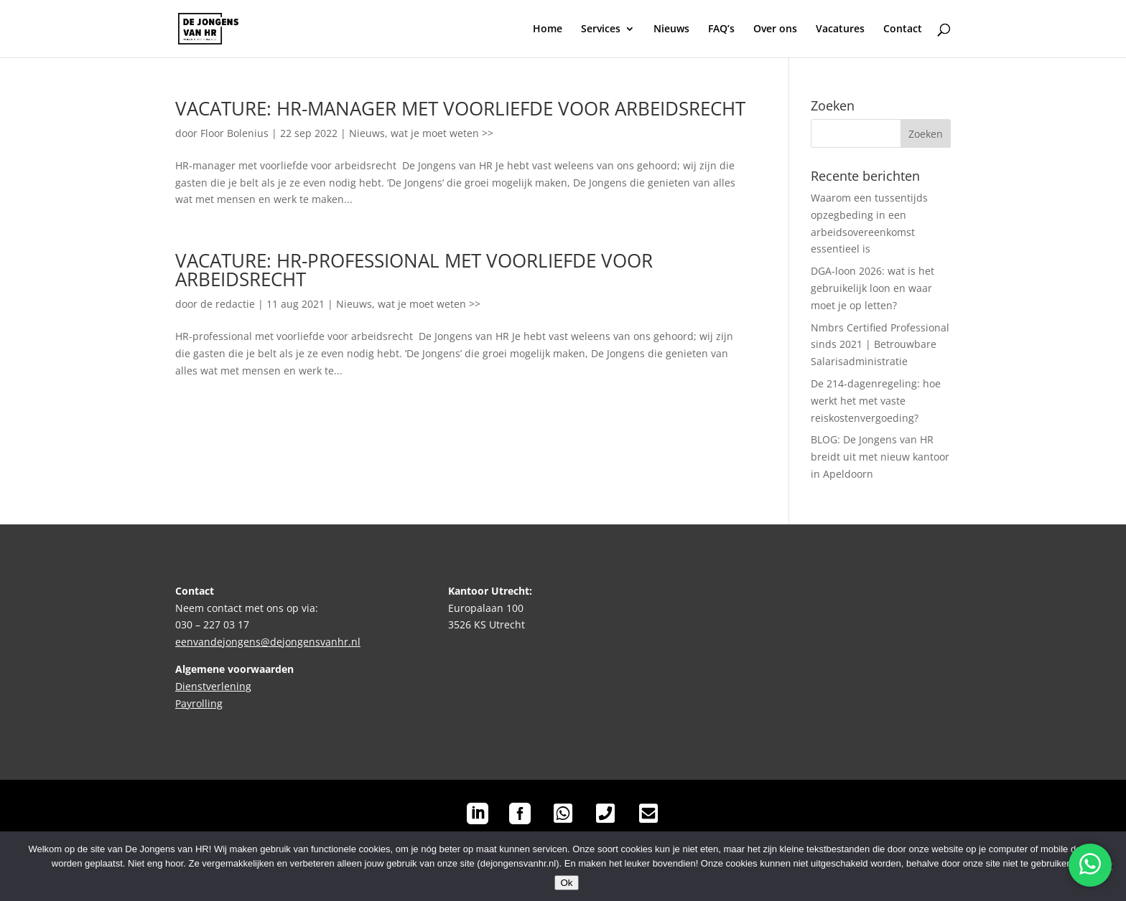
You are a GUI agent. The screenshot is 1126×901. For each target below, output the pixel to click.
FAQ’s (721, 29)
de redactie (227, 304)
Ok (566, 882)
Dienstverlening (213, 686)
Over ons (775, 29)
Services (600, 29)
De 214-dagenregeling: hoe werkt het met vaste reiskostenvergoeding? (876, 401)
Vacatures (840, 29)
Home (547, 29)
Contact (902, 29)
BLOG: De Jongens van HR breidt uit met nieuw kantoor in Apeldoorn (880, 457)
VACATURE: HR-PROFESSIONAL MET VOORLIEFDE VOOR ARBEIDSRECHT (414, 269)
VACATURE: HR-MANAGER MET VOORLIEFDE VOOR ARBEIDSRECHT (460, 108)
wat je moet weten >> (442, 133)
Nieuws (671, 29)
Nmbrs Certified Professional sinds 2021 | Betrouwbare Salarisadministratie (880, 345)
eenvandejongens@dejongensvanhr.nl (267, 641)
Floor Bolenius (234, 133)
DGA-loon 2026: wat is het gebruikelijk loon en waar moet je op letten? (872, 288)
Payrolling (199, 703)
